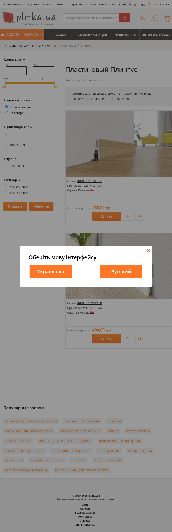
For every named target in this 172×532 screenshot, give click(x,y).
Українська (50, 271)
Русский (121, 271)
